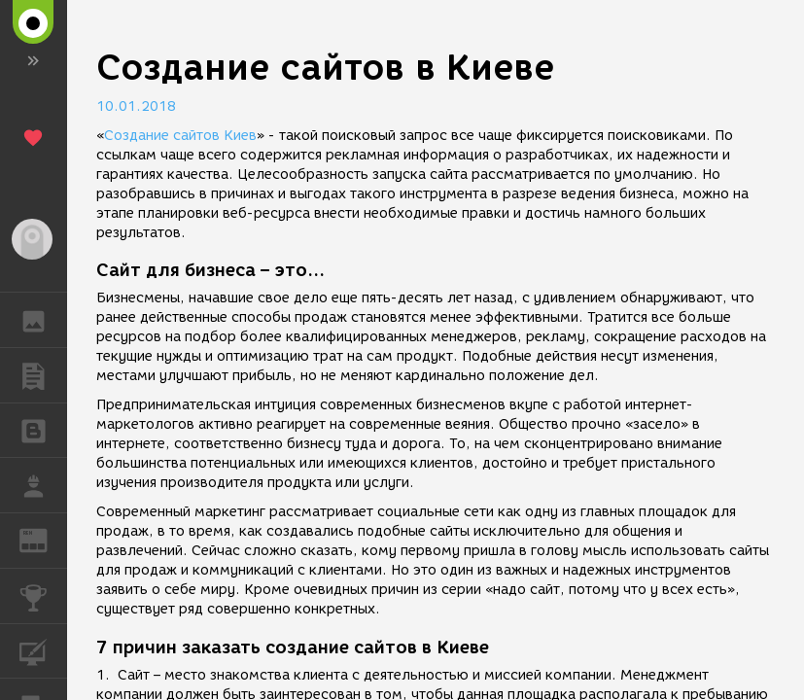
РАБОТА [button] (43, 485)
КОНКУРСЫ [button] (43, 596)
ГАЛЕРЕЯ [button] (43, 320)
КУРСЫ (43, 650)
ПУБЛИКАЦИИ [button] (43, 375)
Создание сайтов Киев (180, 135)
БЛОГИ (43, 429)
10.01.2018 (136, 106)
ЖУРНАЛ (43, 539)
